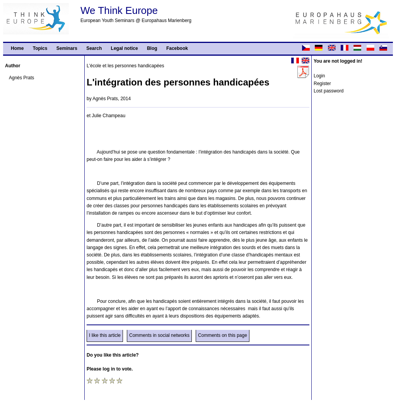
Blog (152, 48)
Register (322, 83)
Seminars (66, 48)
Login (319, 76)
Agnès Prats (21, 77)
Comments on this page (222, 335)
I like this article (105, 335)
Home (17, 48)
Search (94, 48)
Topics (40, 48)
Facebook (177, 48)
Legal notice (124, 48)
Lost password (328, 91)
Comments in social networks (159, 335)
